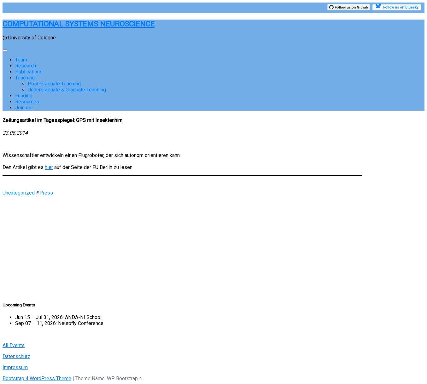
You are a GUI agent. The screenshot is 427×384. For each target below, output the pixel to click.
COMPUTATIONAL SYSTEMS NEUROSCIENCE (79, 24)
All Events (14, 345)
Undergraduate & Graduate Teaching (67, 90)
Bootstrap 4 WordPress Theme (37, 378)
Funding (23, 96)
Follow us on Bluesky (397, 6)
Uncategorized (19, 193)
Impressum (15, 367)
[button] (182, 274)
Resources (27, 102)
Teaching (25, 78)
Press (46, 193)
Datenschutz (16, 356)
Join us (23, 108)
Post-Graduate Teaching (54, 84)
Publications (29, 72)
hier (49, 167)
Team (21, 60)
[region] (182, 245)
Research (25, 66)
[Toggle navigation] (5, 50)
